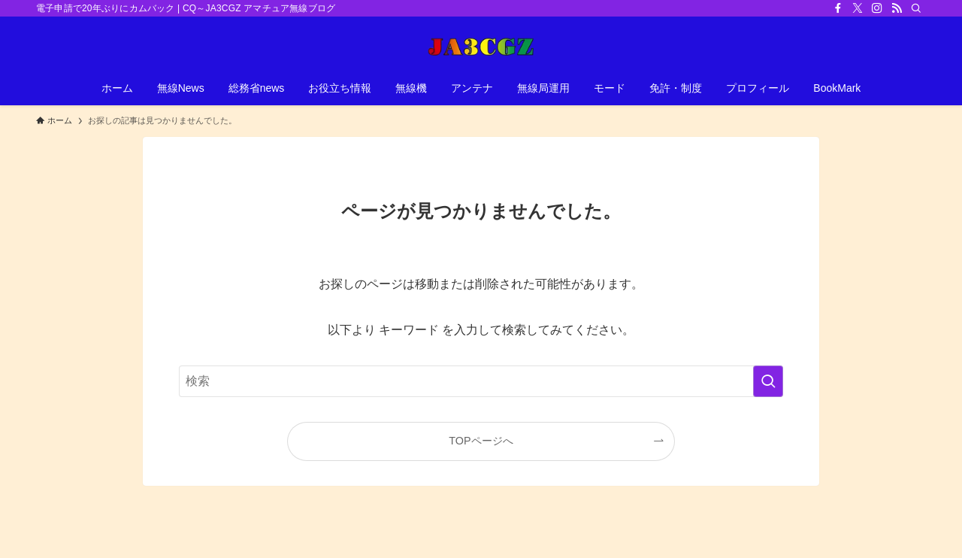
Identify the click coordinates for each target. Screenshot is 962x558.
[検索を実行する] (768, 381)
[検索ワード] (481, 381)
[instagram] (877, 8)
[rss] (896, 8)
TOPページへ (481, 441)
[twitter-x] (857, 8)
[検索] (916, 8)
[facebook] (838, 8)
